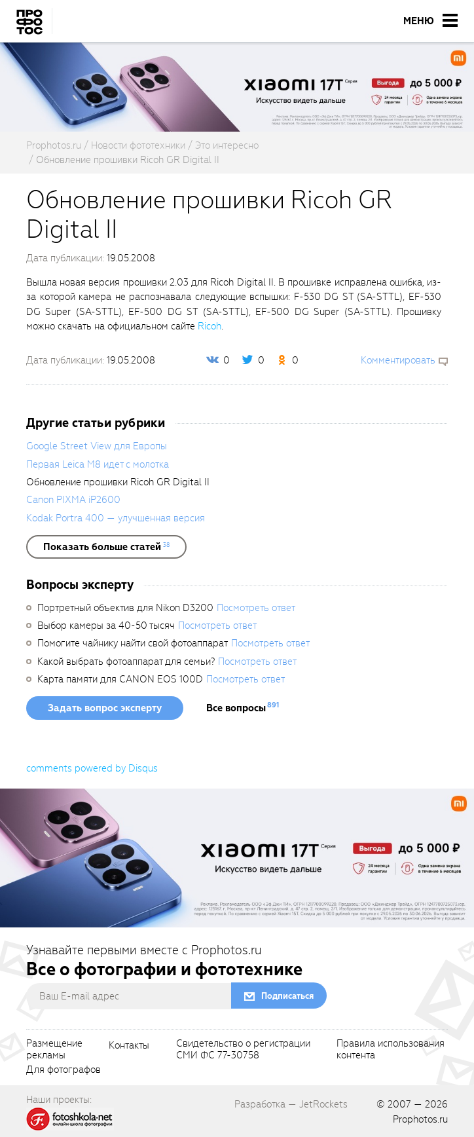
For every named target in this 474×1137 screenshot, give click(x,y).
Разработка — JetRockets (291, 1104)
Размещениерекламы (54, 1050)
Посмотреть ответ (256, 607)
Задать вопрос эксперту (105, 708)
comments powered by (92, 768)
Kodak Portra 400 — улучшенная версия (115, 518)
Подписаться (287, 995)
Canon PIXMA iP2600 (73, 499)
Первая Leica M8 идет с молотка (97, 464)
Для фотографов (63, 1070)
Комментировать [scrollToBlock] (398, 360)
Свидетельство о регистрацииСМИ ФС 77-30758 (243, 1050)
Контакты (129, 1046)
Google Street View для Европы (96, 446)
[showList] (106, 547)
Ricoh (209, 326)
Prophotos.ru (420, 1119)
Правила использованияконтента (391, 1050)
